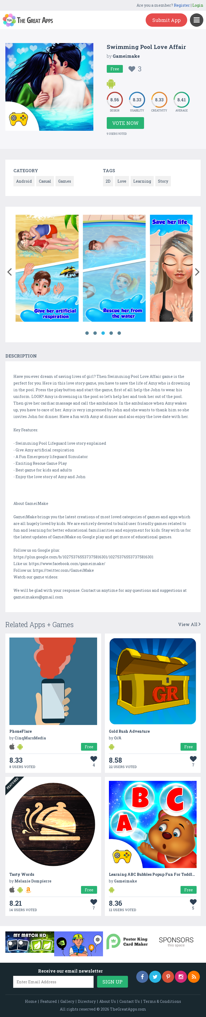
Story (163, 181)
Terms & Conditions (162, 1001)
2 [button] (95, 333)
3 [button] (103, 333)
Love (121, 181)
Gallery (67, 1001)
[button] (9, 270)
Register (182, 5)
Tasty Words (21, 874)
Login (197, 5)
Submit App (166, 20)
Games (64, 181)
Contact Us (129, 1001)
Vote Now (125, 123)
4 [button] (111, 333)
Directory (87, 1001)
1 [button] (87, 333)
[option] (46, 269)
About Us (107, 1001)
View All (189, 624)
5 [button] (119, 333)
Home (31, 1001)
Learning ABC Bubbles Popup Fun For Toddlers (153, 874)
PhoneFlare (20, 731)
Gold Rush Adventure (129, 731)
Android (24, 181)
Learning (142, 181)
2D (108, 181)
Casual (45, 181)
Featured (48, 1001)
